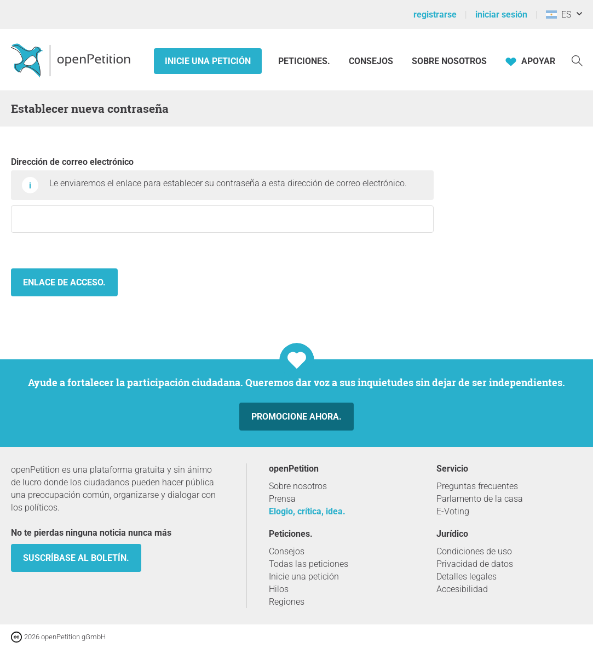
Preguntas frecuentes (477, 486)
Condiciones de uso (474, 551)
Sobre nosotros (449, 61)
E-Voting (452, 511)
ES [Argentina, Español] (558, 14)
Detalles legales (466, 576)
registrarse (435, 14)
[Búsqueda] (577, 60)
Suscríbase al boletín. (76, 558)
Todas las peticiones (308, 564)
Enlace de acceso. (64, 282)
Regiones (286, 602)
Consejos (371, 61)
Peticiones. (305, 61)
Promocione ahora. (296, 416)
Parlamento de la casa (479, 499)
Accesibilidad (462, 589)
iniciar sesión (501, 14)
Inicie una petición (208, 61)
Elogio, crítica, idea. (307, 511)
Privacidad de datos (474, 564)
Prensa (282, 499)
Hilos (279, 589)
